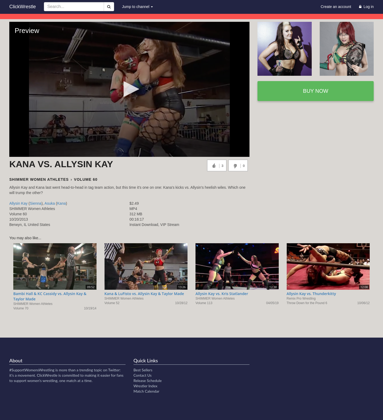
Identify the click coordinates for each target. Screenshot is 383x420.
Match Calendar (146, 391)
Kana (61, 203)
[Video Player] (129, 89)
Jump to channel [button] (137, 7)
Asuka (49, 203)
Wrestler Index (145, 386)
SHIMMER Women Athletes (39, 179)
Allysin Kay (18, 203)
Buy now (315, 91)
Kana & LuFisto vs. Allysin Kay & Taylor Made (144, 293)
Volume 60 (85, 179)
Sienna (35, 203)
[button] (129, 89)
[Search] (109, 6)
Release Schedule (148, 380)
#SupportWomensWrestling (32, 370)
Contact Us (143, 375)
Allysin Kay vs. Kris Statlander (221, 293)
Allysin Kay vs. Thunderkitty (311, 293)
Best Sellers (143, 370)
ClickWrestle (22, 6)
